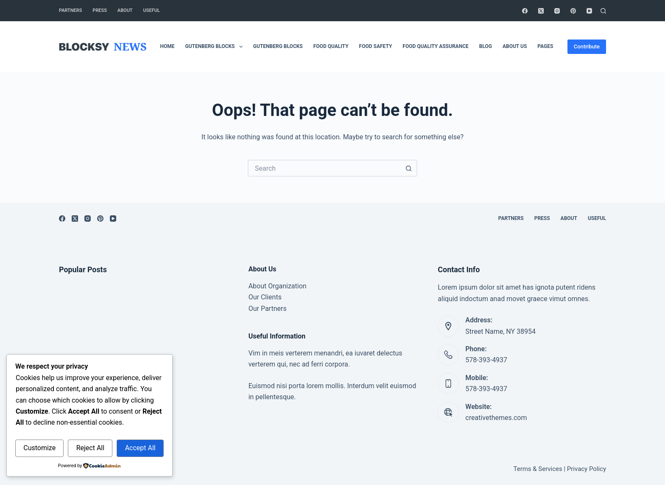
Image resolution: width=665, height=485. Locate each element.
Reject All (90, 448)
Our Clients (265, 297)
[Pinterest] (573, 11)
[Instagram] (557, 11)
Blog (485, 46)
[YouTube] (589, 11)
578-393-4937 (486, 360)
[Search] (603, 11)
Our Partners (268, 309)
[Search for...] (324, 168)
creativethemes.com (496, 418)
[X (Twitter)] (541, 11)
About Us (515, 46)
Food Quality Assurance (435, 46)
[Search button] (408, 168)
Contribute (587, 46)
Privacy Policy (586, 469)
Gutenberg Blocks (215, 47)
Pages (545, 46)
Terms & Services (538, 469)
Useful (151, 10)
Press (99, 10)
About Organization (278, 286)
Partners (70, 10)
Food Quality (331, 46)
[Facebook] (525, 11)
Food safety (375, 46)
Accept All (140, 448)
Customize (39, 448)
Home (167, 46)
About (125, 10)
